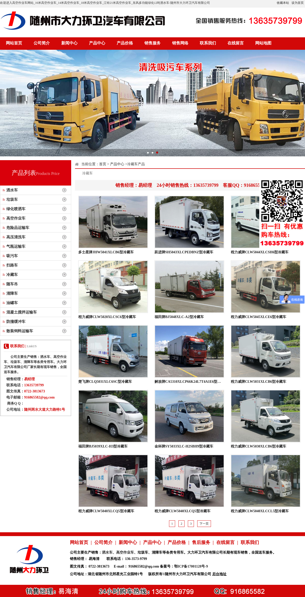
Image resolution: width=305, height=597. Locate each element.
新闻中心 (69, 43)
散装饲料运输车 (19, 331)
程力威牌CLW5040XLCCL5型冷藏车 (260, 511)
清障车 (12, 293)
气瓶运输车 (15, 246)
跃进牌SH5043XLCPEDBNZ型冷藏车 (184, 252)
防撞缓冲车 (15, 322)
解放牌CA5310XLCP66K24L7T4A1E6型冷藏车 (191, 382)
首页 (102, 164)
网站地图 (263, 43)
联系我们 (208, 43)
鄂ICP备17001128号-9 (191, 566)
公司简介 (42, 43)
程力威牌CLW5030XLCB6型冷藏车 (258, 446)
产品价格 (125, 43)
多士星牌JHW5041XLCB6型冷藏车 (106, 252)
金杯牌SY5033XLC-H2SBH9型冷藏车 (184, 446)
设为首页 (298, 3)
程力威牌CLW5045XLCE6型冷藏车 (258, 317)
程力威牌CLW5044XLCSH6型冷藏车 (259, 252)
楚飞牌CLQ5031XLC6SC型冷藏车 (105, 382)
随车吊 (12, 284)
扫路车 (12, 265)
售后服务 (201, 542)
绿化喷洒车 (15, 209)
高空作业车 (15, 218)
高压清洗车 (15, 237)
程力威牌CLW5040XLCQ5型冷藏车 (106, 511)
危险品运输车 (17, 228)
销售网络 (180, 43)
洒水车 (12, 190)
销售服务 (152, 43)
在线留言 (235, 43)
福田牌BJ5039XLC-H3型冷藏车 (103, 446)
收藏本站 (283, 3)
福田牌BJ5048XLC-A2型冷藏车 (179, 317)
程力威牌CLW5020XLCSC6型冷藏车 (107, 317)
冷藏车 (12, 275)
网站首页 (14, 43)
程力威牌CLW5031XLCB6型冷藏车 (258, 382)
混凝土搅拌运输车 (21, 312)
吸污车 (12, 256)
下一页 (204, 523)
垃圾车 (12, 199)
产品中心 (97, 43)
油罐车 (12, 303)
